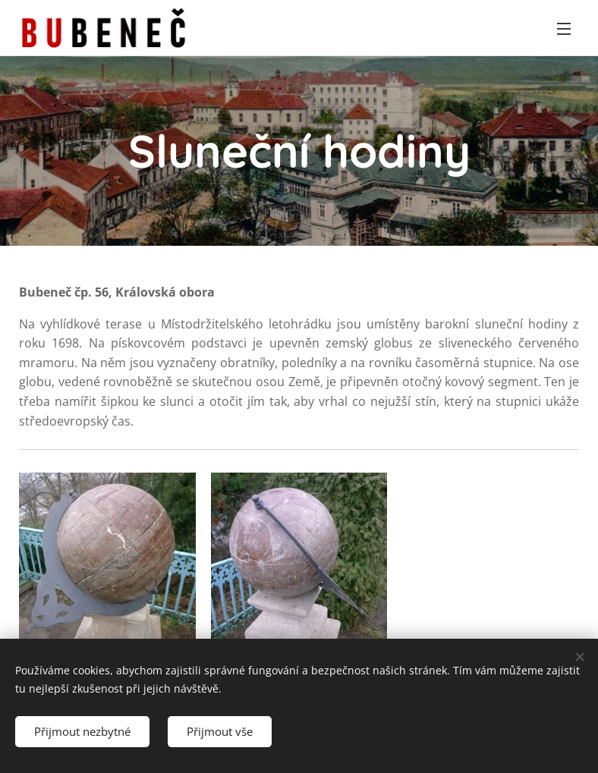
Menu (564, 29)
